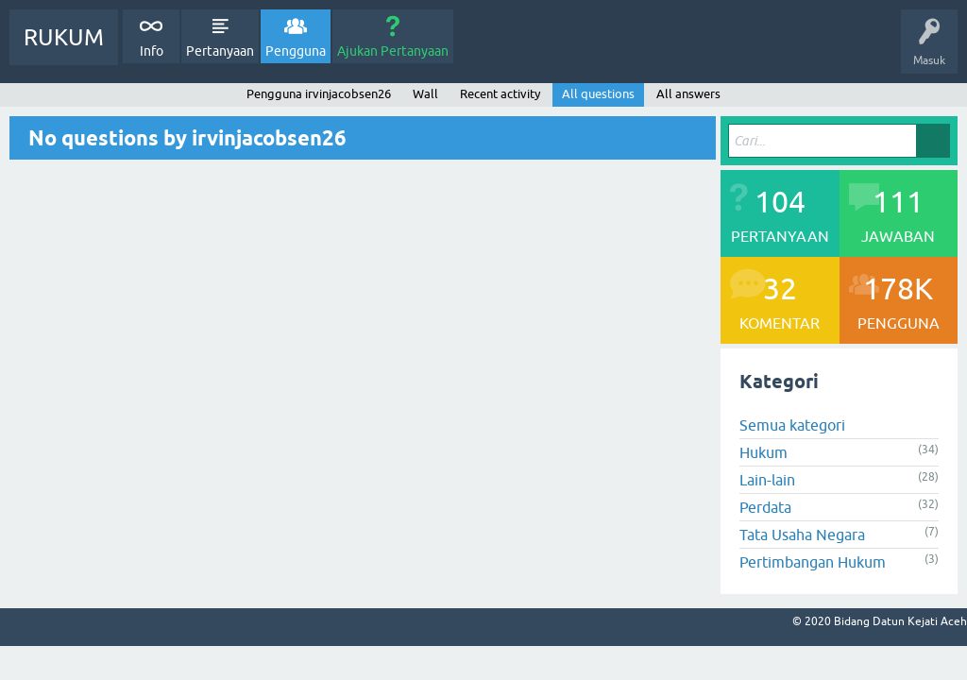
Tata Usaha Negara (802, 534)
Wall (425, 94)
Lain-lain (767, 479)
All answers (688, 94)
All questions (598, 94)
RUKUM (64, 37)
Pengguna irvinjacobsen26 (318, 94)
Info (151, 51)
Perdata (765, 507)
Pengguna (295, 51)
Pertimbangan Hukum (812, 561)
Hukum (763, 452)
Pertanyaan (220, 51)
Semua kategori (792, 425)
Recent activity (500, 94)
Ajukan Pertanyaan (393, 51)
